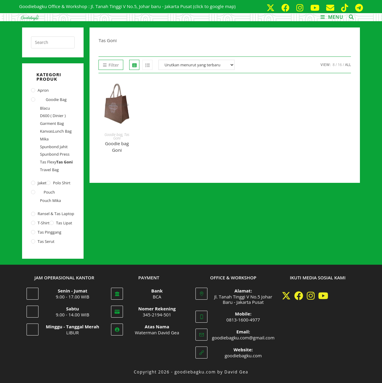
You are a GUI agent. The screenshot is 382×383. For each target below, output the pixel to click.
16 (340, 64)
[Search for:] (349, 17)
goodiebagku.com (243, 356)
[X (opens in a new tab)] (271, 8)
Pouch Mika (50, 200)
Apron (43, 90)
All (348, 64)
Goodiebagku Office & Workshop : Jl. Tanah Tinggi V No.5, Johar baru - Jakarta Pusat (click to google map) (127, 6)
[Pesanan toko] (196, 65)
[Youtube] (323, 296)
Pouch (49, 192)
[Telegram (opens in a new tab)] (358, 8)
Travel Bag (49, 169)
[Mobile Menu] (333, 17)
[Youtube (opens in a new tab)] (316, 8)
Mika (44, 139)
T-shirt (44, 223)
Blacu (45, 108)
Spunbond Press (55, 154)
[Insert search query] (53, 42)
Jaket (42, 183)
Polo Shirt (61, 183)
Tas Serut (46, 241)
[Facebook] (298, 296)
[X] (286, 296)
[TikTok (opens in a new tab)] (346, 8)
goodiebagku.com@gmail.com (243, 338)
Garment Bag (52, 123)
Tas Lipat (64, 223)
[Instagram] (311, 296)
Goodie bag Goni (117, 146)
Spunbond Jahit (54, 146)
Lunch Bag (62, 131)
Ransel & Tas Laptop (56, 213)
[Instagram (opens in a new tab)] (301, 8)
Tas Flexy (48, 162)
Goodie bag (113, 134)
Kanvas (46, 131)
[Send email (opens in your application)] (331, 8)
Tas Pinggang (49, 232)
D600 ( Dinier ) (53, 115)
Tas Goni (64, 162)
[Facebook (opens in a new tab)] (286, 8)
